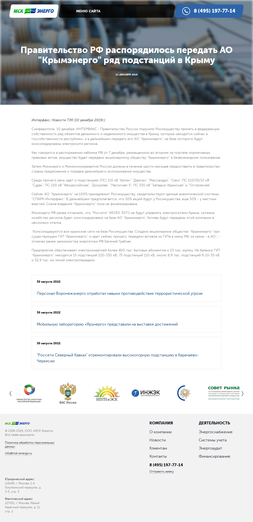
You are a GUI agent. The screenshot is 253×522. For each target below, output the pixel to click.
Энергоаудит (210, 448)
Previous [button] (10, 393)
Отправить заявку (161, 471)
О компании (160, 432)
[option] (29, 394)
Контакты (158, 456)
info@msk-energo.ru (18, 453)
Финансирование (214, 456)
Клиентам (158, 448)
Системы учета (213, 440)
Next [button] (242, 393)
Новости (157, 440)
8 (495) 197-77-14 (166, 465)
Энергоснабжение (216, 432)
